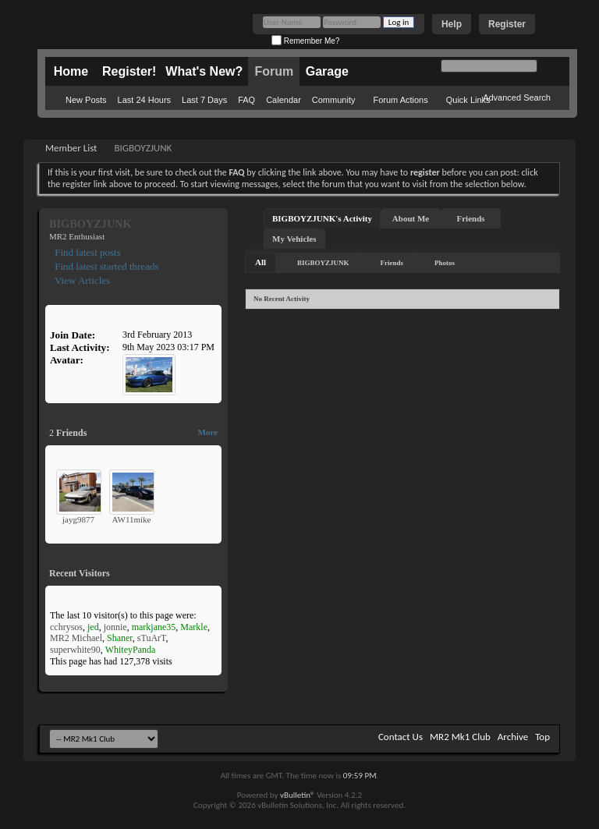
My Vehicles (294, 238)
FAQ (246, 100)
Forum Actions (400, 100)
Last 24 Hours (144, 100)
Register (507, 24)
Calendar (283, 100)
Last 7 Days (204, 100)
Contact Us (400, 736)
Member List (71, 148)
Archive (513, 736)
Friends (471, 218)
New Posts (86, 100)
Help (451, 24)
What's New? (204, 71)
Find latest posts (86, 252)
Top (542, 736)
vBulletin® (297, 795)
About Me (410, 218)
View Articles (81, 280)
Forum (273, 71)
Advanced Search (517, 97)
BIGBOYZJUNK (323, 263)
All (260, 262)
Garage (327, 71)
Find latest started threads (105, 266)
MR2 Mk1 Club (460, 736)
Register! (129, 71)
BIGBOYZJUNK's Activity (322, 218)
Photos (444, 263)
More (208, 432)
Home (71, 71)
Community (334, 100)
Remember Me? (305, 41)
